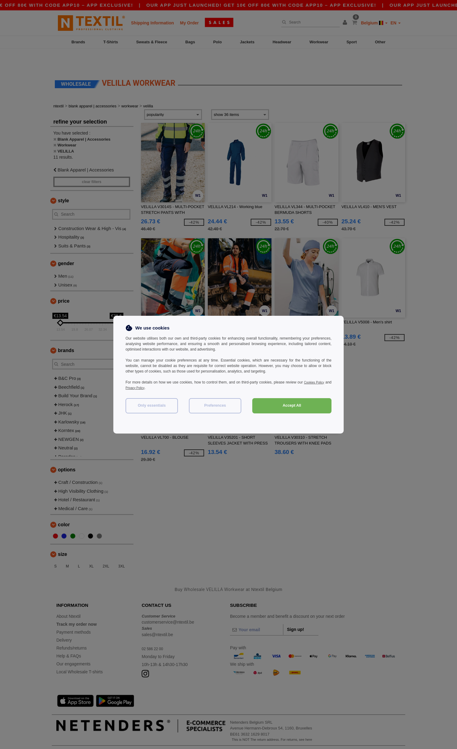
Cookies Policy (319, 382)
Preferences (215, 405)
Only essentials (152, 405)
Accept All (292, 405)
